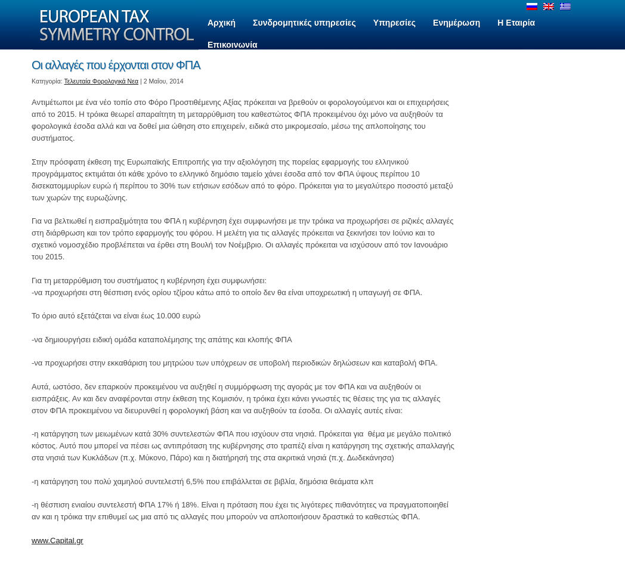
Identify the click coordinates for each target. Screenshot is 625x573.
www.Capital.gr (57, 540)
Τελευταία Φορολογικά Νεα (101, 81)
